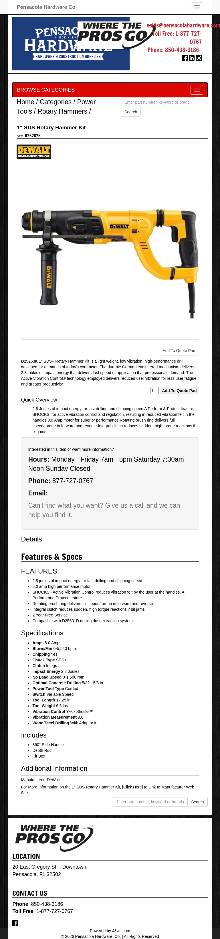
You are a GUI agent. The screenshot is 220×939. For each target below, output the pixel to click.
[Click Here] (132, 787)
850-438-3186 (182, 50)
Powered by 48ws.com (110, 930)
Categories (56, 102)
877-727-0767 (72, 481)
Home (25, 102)
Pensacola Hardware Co (46, 7)
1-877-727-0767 (188, 37)
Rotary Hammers (62, 111)
